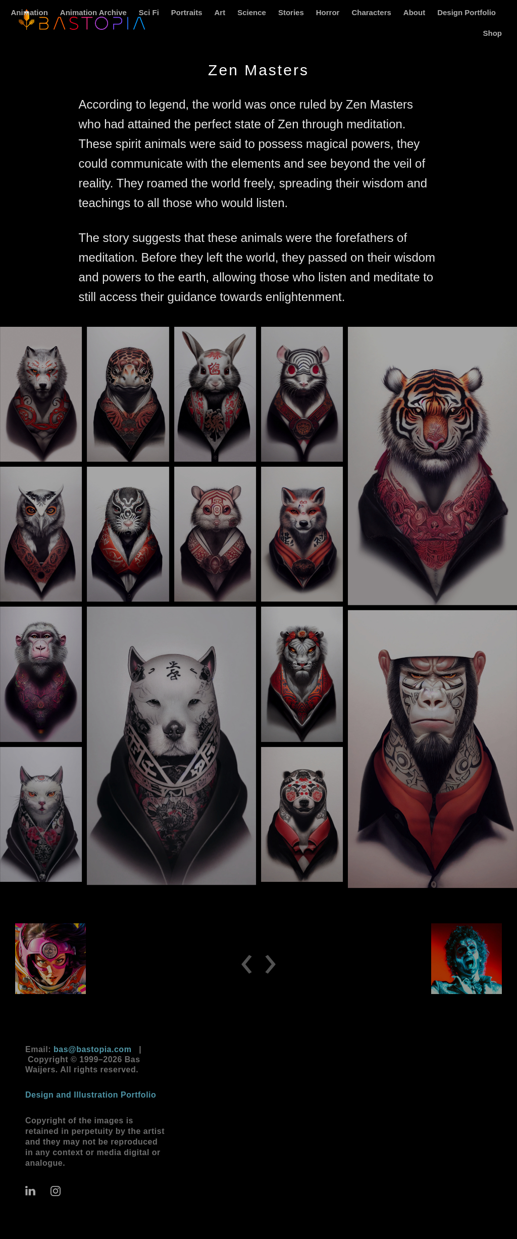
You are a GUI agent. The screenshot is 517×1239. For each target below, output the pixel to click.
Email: (78, 1049)
